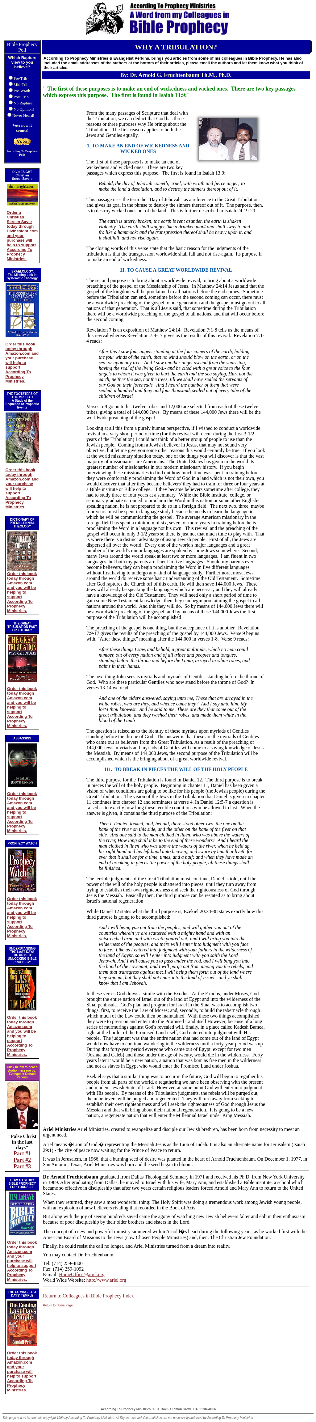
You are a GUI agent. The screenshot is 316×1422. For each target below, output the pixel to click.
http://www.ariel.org (106, 1280)
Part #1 (22, 1153)
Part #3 (22, 1166)
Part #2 (22, 1160)
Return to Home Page (58, 1305)
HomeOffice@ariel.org (82, 1274)
